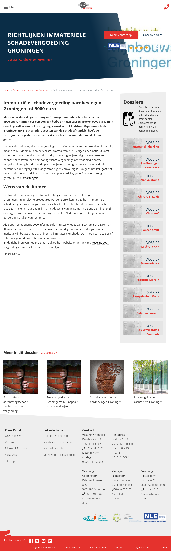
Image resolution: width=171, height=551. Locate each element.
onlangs (55, 195)
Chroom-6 (152, 213)
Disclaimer (163, 547)
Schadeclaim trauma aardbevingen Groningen (106, 400)
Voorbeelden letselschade (59, 442)
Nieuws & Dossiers (16, 448)
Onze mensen (13, 436)
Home (6, 90)
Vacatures (11, 455)
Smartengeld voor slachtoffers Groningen (148, 400)
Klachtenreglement (99, 547)
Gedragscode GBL (72, 547)
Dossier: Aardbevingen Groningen (30, 59)
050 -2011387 (94, 494)
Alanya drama (149, 180)
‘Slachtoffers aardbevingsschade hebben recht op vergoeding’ (15, 404)
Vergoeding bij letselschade (60, 455)
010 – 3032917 (153, 489)
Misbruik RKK (150, 246)
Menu (10, 7)
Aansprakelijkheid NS (145, 146)
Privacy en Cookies (140, 547)
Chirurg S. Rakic (148, 196)
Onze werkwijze (152, 35)
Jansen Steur (150, 230)
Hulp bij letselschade (56, 436)
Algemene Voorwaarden (44, 547)
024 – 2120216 (124, 489)
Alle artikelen (49, 353)
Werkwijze (11, 442)
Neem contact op (121, 35)
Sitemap (10, 461)
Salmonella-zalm (148, 313)
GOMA (119, 547)
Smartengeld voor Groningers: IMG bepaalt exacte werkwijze (62, 402)
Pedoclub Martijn (147, 280)
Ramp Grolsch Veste (146, 296)
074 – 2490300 (94, 448)
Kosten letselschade (55, 448)
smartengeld (31, 178)
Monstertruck (150, 263)
